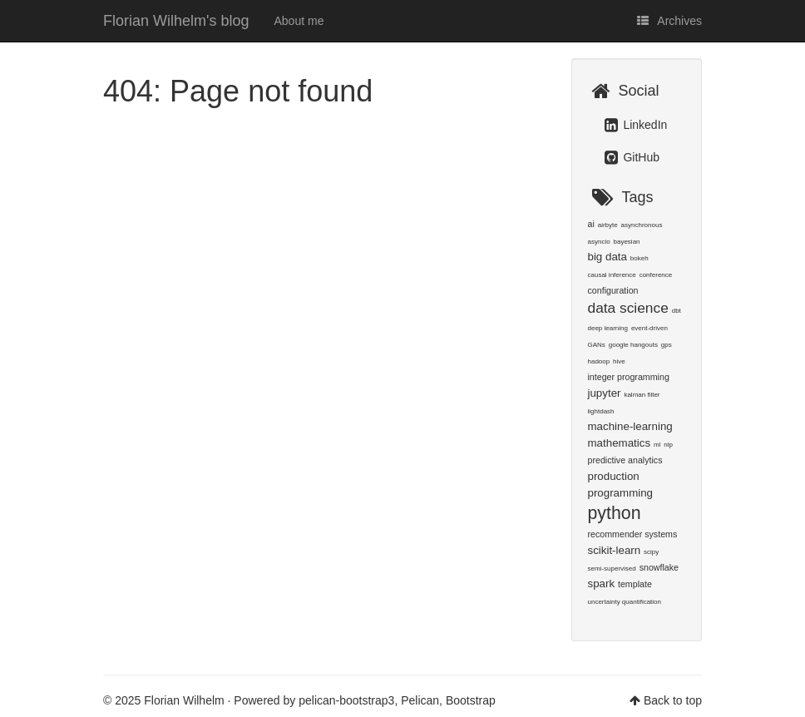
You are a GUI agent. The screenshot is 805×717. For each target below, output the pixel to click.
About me (299, 20)
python (614, 513)
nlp (668, 444)
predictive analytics (625, 460)
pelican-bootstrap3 (346, 700)
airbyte (608, 225)
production (614, 476)
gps (666, 345)
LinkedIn (636, 124)
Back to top (673, 700)
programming (621, 493)
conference (656, 275)
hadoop (599, 361)
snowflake (659, 567)
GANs (596, 345)
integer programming (628, 377)
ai (591, 224)
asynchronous (642, 225)
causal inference (612, 275)
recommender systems (633, 534)
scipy (651, 552)
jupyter (604, 393)
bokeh (639, 258)
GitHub (632, 157)
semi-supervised (612, 568)
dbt (676, 310)
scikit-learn (614, 550)
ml (657, 444)
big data (607, 256)
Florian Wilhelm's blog (176, 20)
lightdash (601, 411)
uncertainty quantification (625, 602)
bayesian (627, 241)
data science (628, 307)
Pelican (420, 700)
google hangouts (633, 345)
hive (619, 361)
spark (601, 583)
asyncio (599, 241)
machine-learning (630, 426)
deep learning (608, 328)
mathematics (619, 443)
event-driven (649, 328)
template (635, 584)
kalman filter (641, 394)
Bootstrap (471, 700)
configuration (613, 290)
